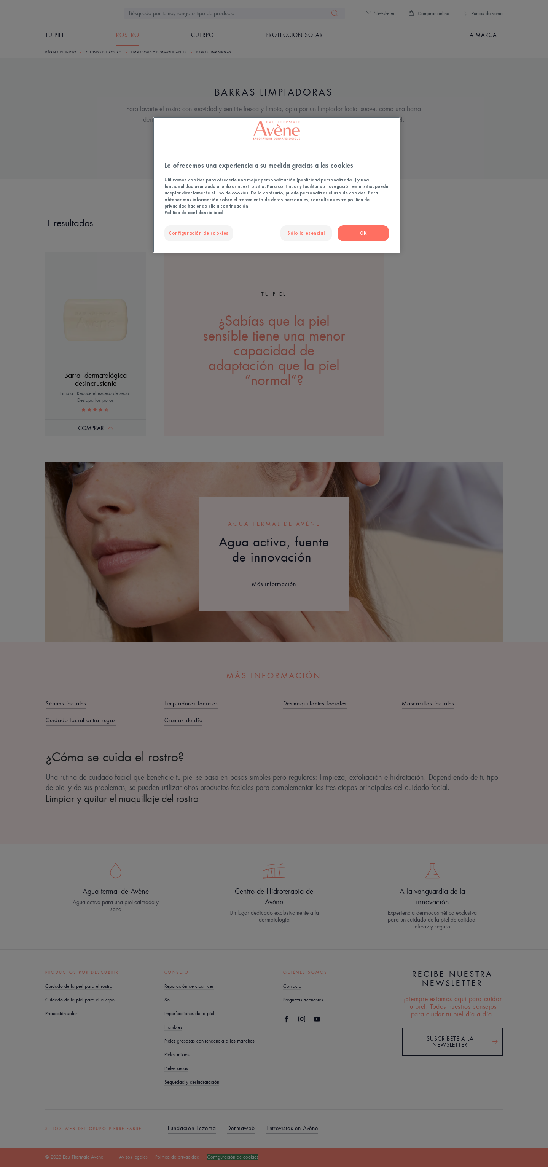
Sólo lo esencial (306, 233)
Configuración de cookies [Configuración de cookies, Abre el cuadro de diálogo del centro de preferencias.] (199, 233)
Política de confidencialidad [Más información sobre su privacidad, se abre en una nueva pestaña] (193, 212)
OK (363, 233)
